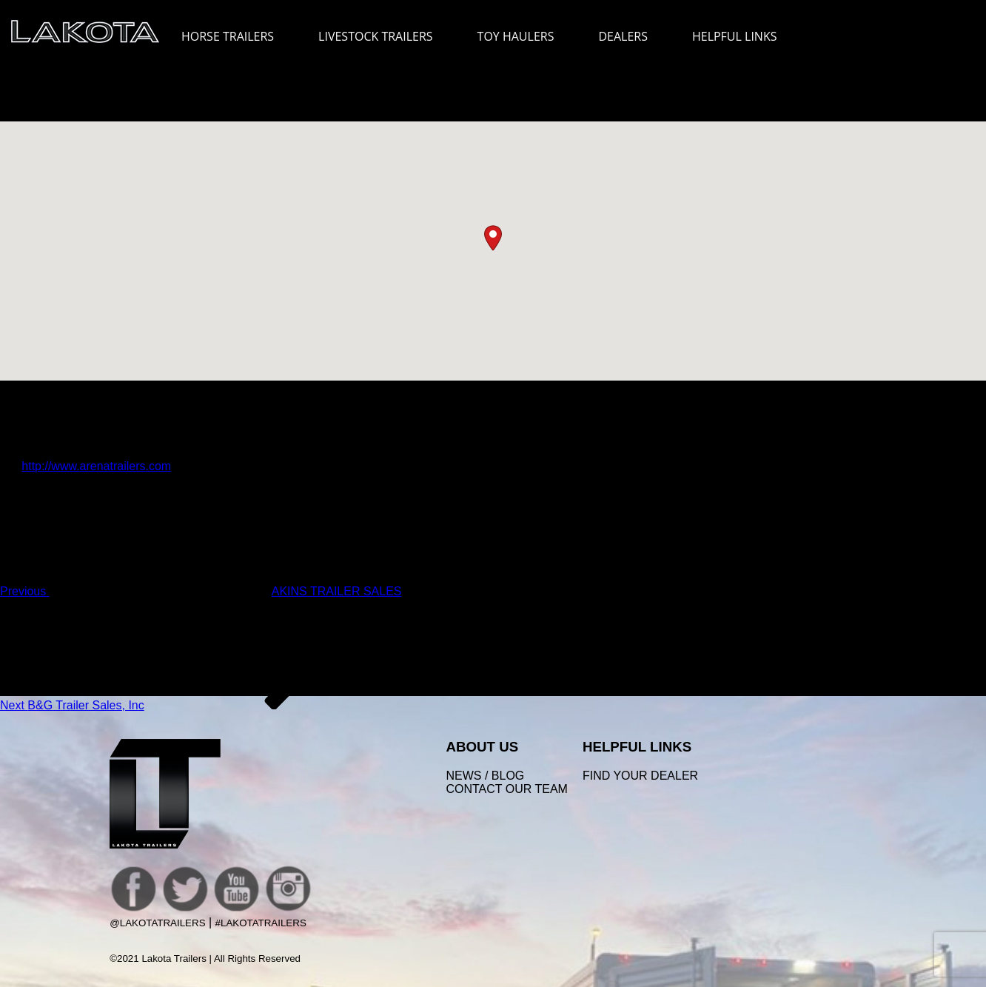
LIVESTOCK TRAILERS (382, 36)
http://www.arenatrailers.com (96, 466)
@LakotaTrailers (157, 923)
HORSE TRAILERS (235, 36)
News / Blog (485, 775)
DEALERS (623, 36)
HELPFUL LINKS (742, 36)
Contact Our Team (506, 789)
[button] (493, 238)
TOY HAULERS (515, 36)
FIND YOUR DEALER (640, 775)
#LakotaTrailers (260, 923)
